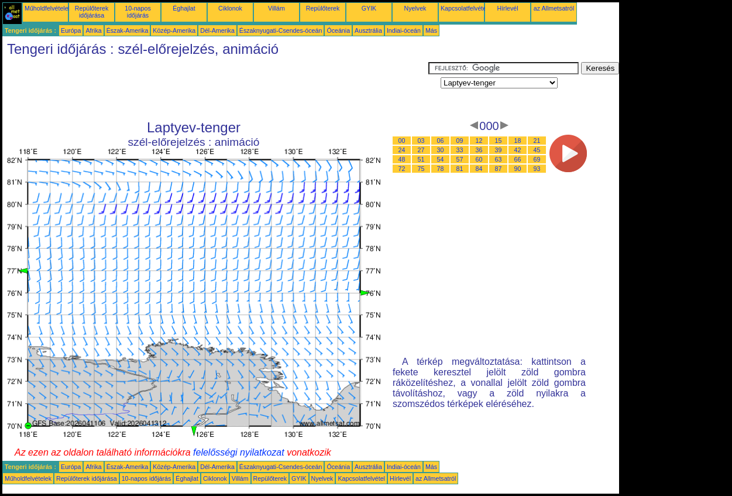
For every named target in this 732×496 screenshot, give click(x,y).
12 (479, 140)
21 (537, 140)
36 (479, 149)
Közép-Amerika (174, 30)
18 (517, 140)
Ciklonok (230, 8)
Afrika (93, 30)
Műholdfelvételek (48, 8)
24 (401, 149)
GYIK (369, 8)
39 (498, 149)
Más (431, 30)
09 (459, 140)
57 (459, 159)
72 (401, 168)
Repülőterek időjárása (91, 12)
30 (440, 149)
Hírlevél (507, 8)
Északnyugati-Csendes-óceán (280, 30)
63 (498, 159)
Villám (276, 8)
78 (440, 168)
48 (401, 159)
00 (401, 140)
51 (421, 159)
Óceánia (338, 30)
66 (517, 159)
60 (479, 159)
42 (517, 149)
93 (537, 168)
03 (421, 140)
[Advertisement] (215, 88)
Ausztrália (368, 30)
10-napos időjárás (137, 12)
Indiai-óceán (404, 30)
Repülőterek (322, 8)
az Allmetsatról (554, 8)
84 (479, 168)
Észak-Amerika (127, 30)
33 (459, 149)
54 (440, 159)
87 (498, 168)
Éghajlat (184, 8)
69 (537, 159)
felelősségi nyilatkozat (238, 452)
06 (440, 140)
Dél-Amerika (217, 30)
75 (421, 168)
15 (498, 140)
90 (517, 168)
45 (537, 149)
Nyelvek (415, 8)
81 (459, 168)
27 (421, 149)
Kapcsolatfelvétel (464, 8)
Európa (71, 30)
